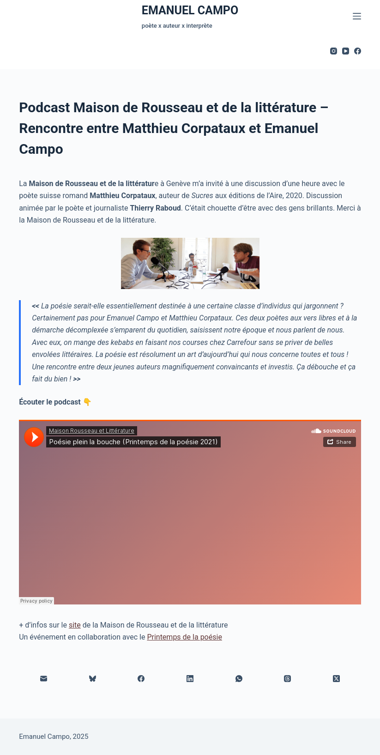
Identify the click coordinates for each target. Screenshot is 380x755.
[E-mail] (43, 679)
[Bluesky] (92, 679)
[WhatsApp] (239, 679)
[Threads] (288, 679)
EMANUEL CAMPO (190, 10)
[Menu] (357, 16)
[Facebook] (357, 51)
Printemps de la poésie (184, 637)
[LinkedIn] (190, 679)
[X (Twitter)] (336, 679)
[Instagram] (333, 51)
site (75, 625)
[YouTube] (345, 51)
